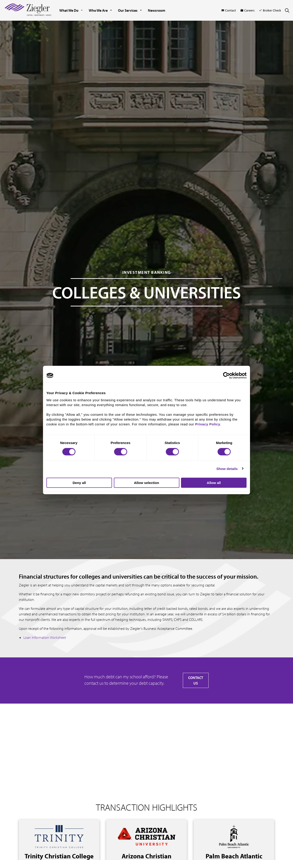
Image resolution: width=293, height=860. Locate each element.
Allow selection (146, 483)
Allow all (214, 483)
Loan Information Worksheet (44, 637)
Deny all (79, 483)
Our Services (128, 10)
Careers (248, 10)
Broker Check (270, 10)
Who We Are (98, 10)
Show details (227, 468)
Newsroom (156, 10)
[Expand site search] (287, 10)
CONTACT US (196, 680)
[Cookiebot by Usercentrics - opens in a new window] (226, 375)
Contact (228, 10)
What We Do (68, 10)
